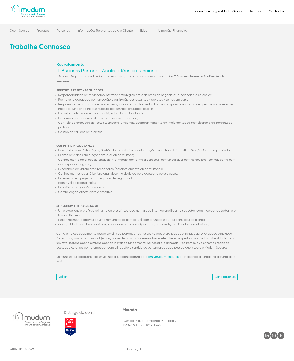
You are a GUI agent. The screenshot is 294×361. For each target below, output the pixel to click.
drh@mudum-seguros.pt (165, 257)
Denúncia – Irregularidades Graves (217, 11)
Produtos (42, 30)
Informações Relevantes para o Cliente (105, 30)
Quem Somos (19, 30)
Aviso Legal (134, 349)
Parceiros (63, 30)
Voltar (62, 277)
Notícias (256, 11)
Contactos (276, 11)
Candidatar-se (225, 277)
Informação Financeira (171, 30)
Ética (143, 30)
